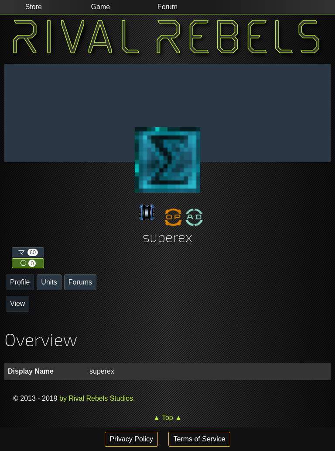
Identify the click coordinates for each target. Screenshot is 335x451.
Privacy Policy (131, 439)
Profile (20, 282)
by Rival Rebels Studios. (96, 398)
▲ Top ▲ (167, 417)
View (17, 303)
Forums (80, 282)
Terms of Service (199, 439)
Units (49, 282)
